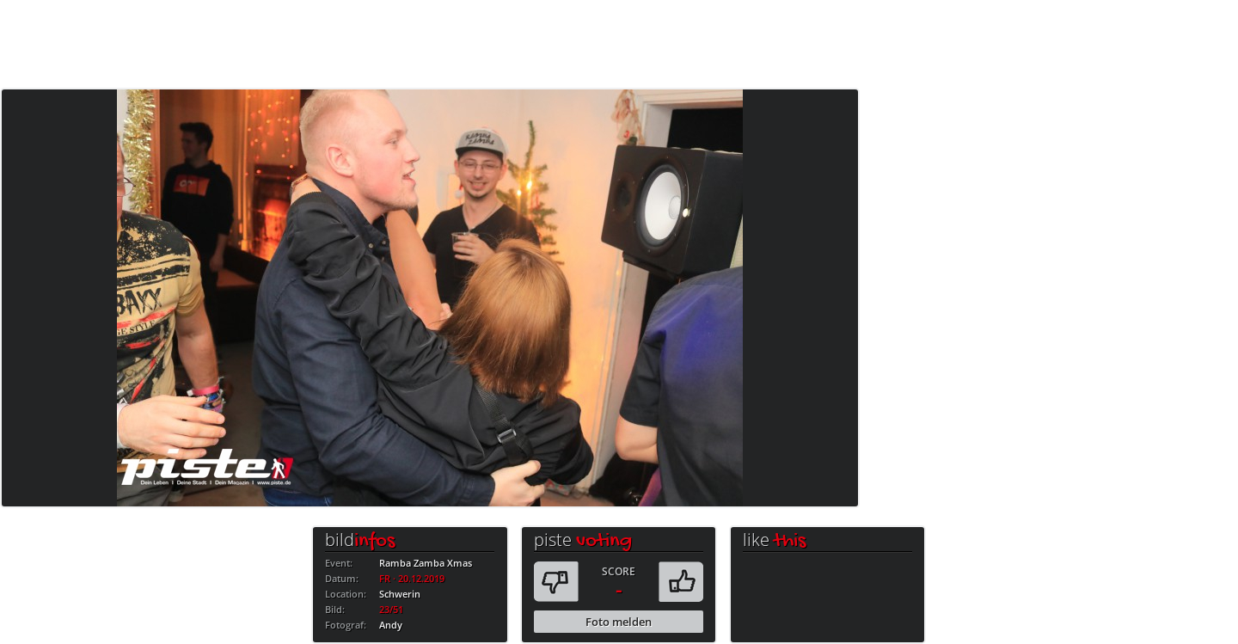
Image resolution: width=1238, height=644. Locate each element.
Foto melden (618, 621)
